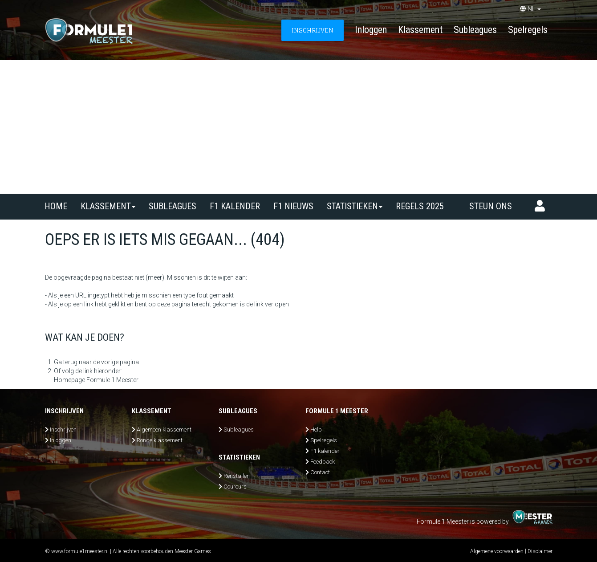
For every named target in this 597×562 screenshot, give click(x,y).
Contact (320, 472)
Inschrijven (63, 429)
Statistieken (354, 206)
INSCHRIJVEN (312, 30)
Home (56, 206)
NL (530, 8)
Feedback (322, 461)
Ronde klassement (160, 440)
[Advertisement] (299, 127)
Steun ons (490, 206)
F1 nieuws (293, 206)
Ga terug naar (73, 362)
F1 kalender (235, 206)
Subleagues (475, 29)
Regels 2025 (420, 206)
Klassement (420, 29)
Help (316, 429)
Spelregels (528, 29)
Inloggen (371, 29)
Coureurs (235, 486)
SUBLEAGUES (172, 206)
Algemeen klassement (164, 429)
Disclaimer (540, 551)
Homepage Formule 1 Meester (96, 379)
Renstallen (236, 475)
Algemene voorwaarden (497, 551)
